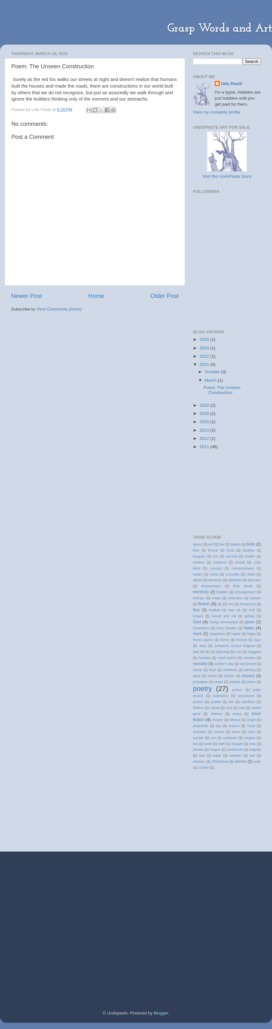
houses (241, 640)
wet (252, 755)
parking (249, 670)
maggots (254, 652)
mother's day (224, 664)
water (217, 755)
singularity (200, 726)
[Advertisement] (224, 286)
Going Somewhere (223, 622)
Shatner (216, 714)
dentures (215, 580)
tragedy (255, 749)
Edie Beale (243, 586)
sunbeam (230, 738)
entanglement (245, 592)
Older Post (165, 296)
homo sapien (203, 640)
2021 (205, 364)
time (252, 744)
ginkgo (249, 616)
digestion (235, 580)
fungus (198, 616)
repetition (248, 702)
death (251, 574)
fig (219, 604)
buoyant (199, 556)
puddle (216, 702)
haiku (249, 627)
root (229, 708)
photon (229, 676)
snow (251, 726)
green (250, 622)
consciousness (243, 568)
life (208, 652)
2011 (205, 446)
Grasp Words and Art (219, 28)
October (213, 371)
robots (214, 708)
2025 (205, 339)
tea (195, 744)
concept (216, 568)
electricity (201, 592)
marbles (205, 658)
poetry (202, 689)
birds (251, 544)
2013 (205, 430)
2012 (205, 438)
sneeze (234, 726)
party (197, 676)
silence (235, 720)
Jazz (257, 640)
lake (196, 652)
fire (231, 604)
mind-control (227, 658)
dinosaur (254, 580)
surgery (249, 738)
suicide (198, 738)
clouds (240, 562)
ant (210, 544)
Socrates (200, 732)
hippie (236, 634)
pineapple (200, 682)
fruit (252, 610)
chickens (219, 562)
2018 (205, 413)
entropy (198, 598)
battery (235, 544)
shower (217, 720)
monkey (250, 658)
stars (251, 732)
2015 (205, 421)
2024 (205, 348)
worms (240, 761)
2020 (205, 405)
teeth (208, 744)
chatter (250, 556)
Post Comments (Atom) (59, 309)
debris (197, 580)
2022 (205, 356)
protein (198, 702)
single (251, 720)
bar (221, 544)
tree (202, 755)
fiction (204, 603)
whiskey (199, 761)
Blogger (161, 1013)
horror (224, 640)
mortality (200, 664)
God (197, 621)
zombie (203, 767)
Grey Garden (226, 628)
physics (248, 676)
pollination (220, 696)
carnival (231, 556)
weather (235, 755)
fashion (255, 598)
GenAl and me (224, 616)
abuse (197, 544)
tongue (215, 749)
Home (96, 296)
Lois (238, 652)
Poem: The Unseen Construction (222, 390)
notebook (230, 670)
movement (248, 664)
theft (221, 744)
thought (237, 744)
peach (212, 676)
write (257, 761)
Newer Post (26, 296)
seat (241, 708)
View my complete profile (216, 112)
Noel (212, 670)
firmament (247, 604)
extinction (235, 598)
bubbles (249, 550)
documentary (211, 586)
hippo (251, 634)
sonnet (219, 732)
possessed (246, 696)
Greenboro (201, 628)
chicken (199, 562)
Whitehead (220, 761)
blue (196, 550)
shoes (237, 714)
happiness (217, 634)
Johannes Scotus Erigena (234, 646)
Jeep (202, 646)
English (222, 592)
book (230, 550)
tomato (198, 749)
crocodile (232, 574)
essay (216, 598)
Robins (198, 708)
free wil (234, 610)
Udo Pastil (231, 83)
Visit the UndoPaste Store (226, 176)
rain (231, 702)
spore (236, 732)
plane (218, 682)
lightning (222, 652)
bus (215, 556)
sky (218, 726)
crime (214, 574)
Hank (197, 634)
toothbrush (235, 749)
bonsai (213, 550)
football (214, 610)
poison (237, 690)
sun (213, 738)
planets (234, 682)
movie (197, 670)
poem (251, 682)
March (211, 380)
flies (196, 610)
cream (197, 574)
